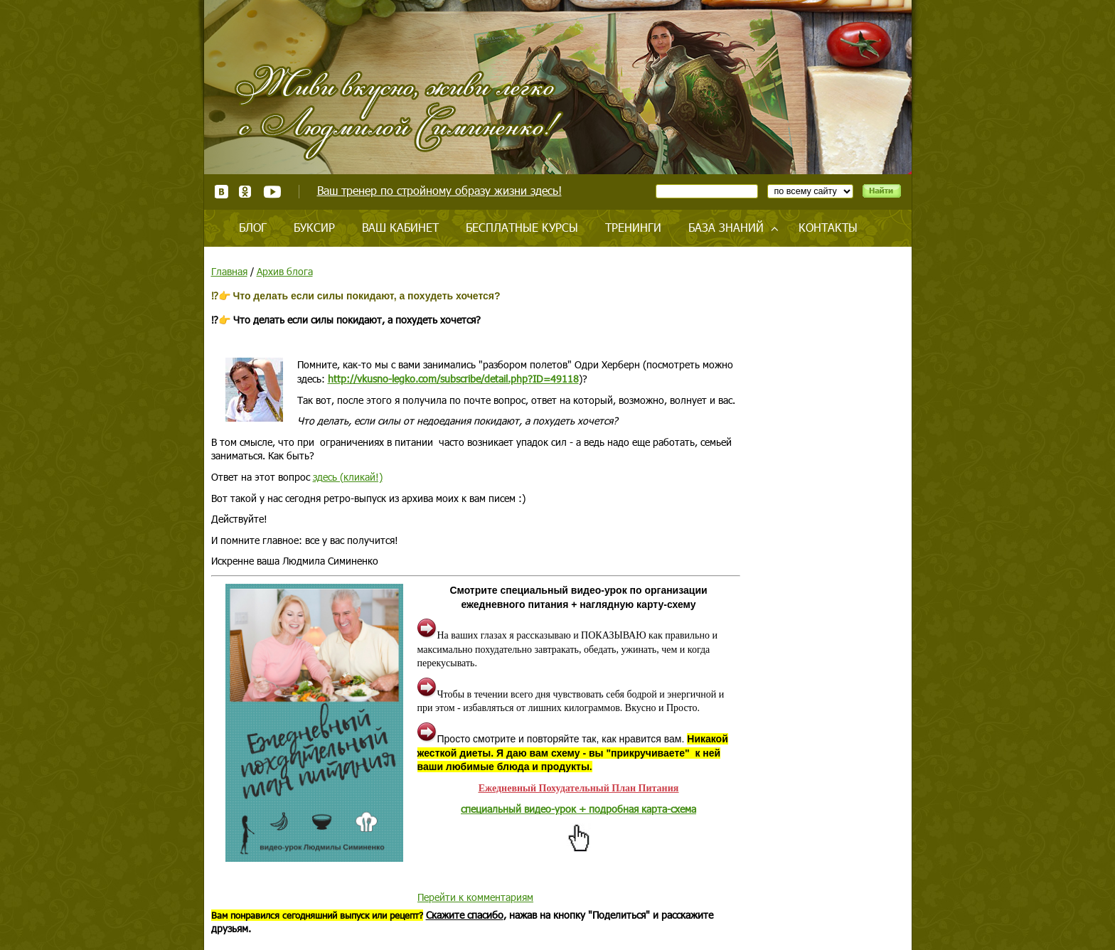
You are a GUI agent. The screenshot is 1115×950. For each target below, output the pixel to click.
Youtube (272, 191)
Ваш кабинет (400, 227)
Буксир (314, 227)
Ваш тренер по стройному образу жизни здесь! (439, 190)
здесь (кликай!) (348, 477)
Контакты (828, 227)
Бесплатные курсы (522, 227)
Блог (253, 227)
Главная (229, 271)
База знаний (726, 227)
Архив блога (285, 271)
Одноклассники (245, 191)
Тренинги (633, 227)
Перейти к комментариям (475, 897)
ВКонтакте (221, 191)
